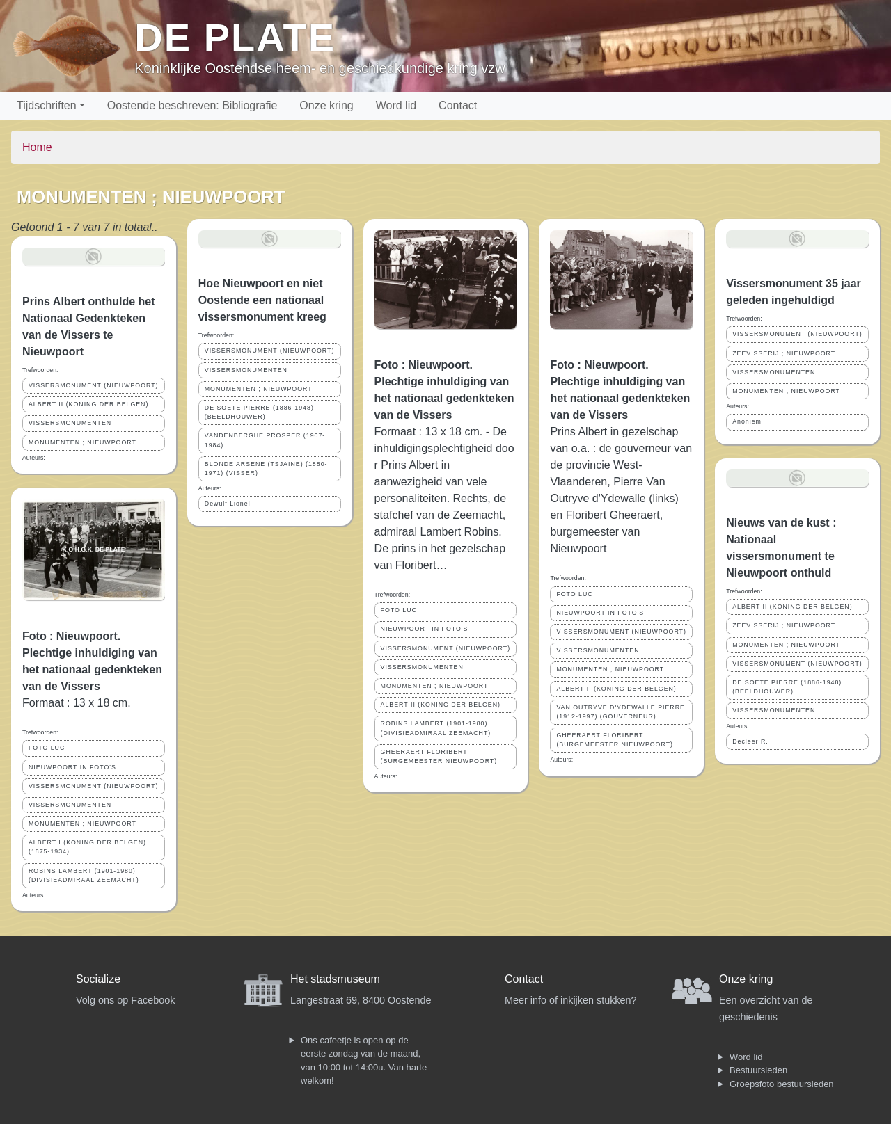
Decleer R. (750, 741)
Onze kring (326, 105)
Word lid (396, 105)
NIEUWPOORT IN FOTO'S (72, 767)
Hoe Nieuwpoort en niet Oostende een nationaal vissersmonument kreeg (262, 300)
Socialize (98, 979)
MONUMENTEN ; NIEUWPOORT (82, 442)
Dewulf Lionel (228, 503)
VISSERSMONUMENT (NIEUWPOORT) (94, 385)
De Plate (235, 37)
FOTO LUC (47, 747)
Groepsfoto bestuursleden (782, 1084)
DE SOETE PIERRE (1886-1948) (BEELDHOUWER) (259, 412)
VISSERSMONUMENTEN (70, 422)
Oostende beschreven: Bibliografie (192, 105)
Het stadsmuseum (335, 979)
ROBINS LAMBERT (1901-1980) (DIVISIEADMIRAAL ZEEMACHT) (84, 875)
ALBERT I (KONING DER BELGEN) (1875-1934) (87, 847)
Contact (458, 105)
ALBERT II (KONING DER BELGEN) (88, 404)
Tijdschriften (47, 105)
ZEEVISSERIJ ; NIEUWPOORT (783, 353)
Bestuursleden (758, 1070)
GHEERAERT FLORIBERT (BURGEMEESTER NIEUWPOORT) (439, 756)
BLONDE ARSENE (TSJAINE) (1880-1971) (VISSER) (266, 468)
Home (37, 147)
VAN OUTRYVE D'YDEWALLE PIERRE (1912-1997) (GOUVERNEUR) (620, 712)
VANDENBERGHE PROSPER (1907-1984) (265, 440)
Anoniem (747, 421)
